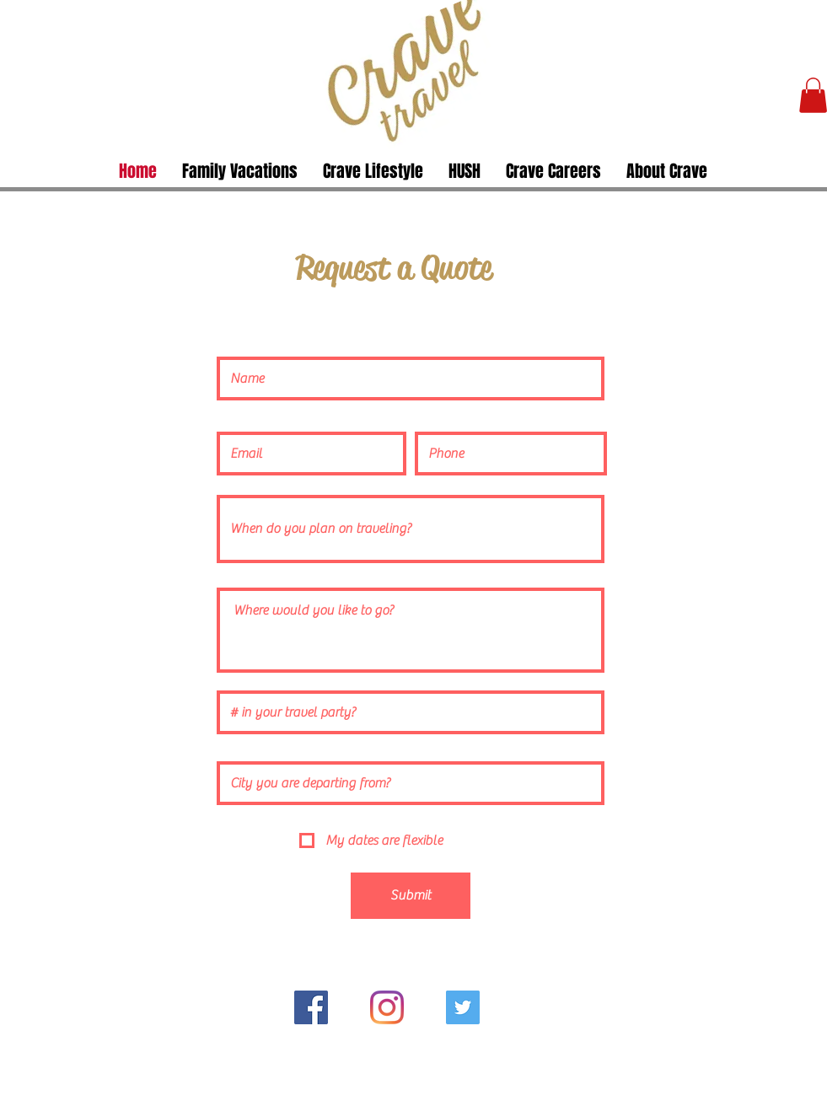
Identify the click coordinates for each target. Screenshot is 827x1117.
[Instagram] (387, 1007)
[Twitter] (463, 1007)
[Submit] (410, 896)
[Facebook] (311, 1007)
